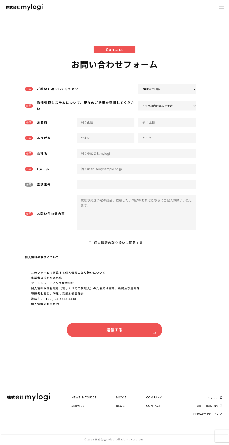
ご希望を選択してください (58, 89)
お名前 (42, 122)
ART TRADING (208, 406)
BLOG (120, 406)
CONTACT (153, 406)
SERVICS (77, 406)
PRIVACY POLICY (206, 414)
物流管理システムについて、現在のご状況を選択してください (85, 106)
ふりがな (44, 138)
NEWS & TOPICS (84, 397)
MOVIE (121, 397)
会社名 (42, 153)
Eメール (43, 169)
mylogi (213, 397)
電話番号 (44, 184)
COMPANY (154, 397)
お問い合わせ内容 (51, 213)
